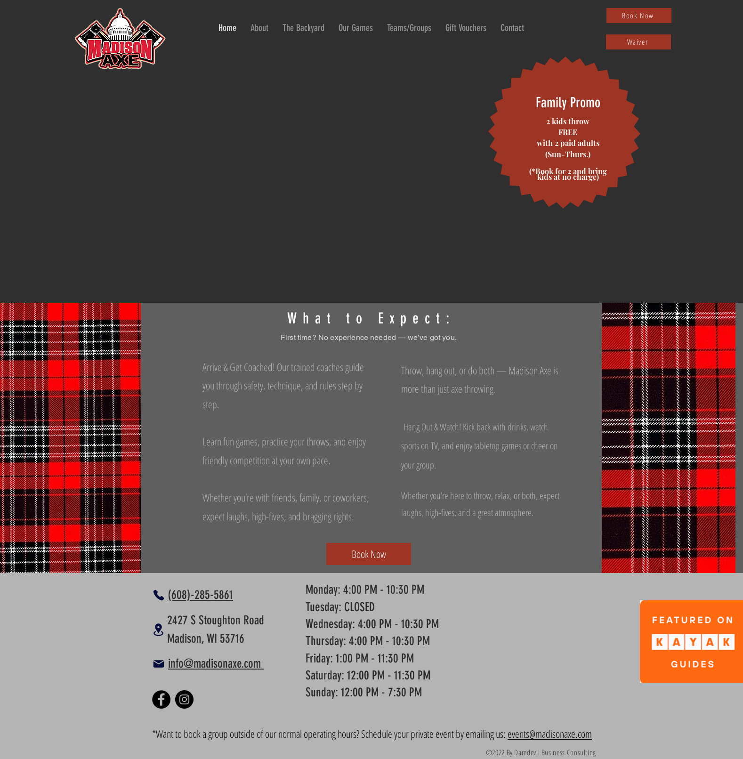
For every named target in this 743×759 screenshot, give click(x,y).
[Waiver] (638, 41)
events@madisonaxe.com (550, 734)
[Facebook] (161, 699)
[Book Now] (638, 15)
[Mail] (159, 664)
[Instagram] (184, 699)
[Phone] (159, 595)
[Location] (158, 629)
